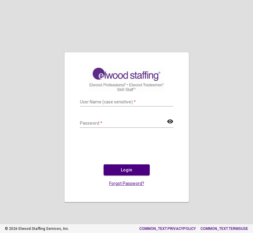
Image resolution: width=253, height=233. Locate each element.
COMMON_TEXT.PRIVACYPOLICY (167, 229)
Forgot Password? (126, 183)
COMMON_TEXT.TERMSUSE (224, 229)
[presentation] (126, 149)
